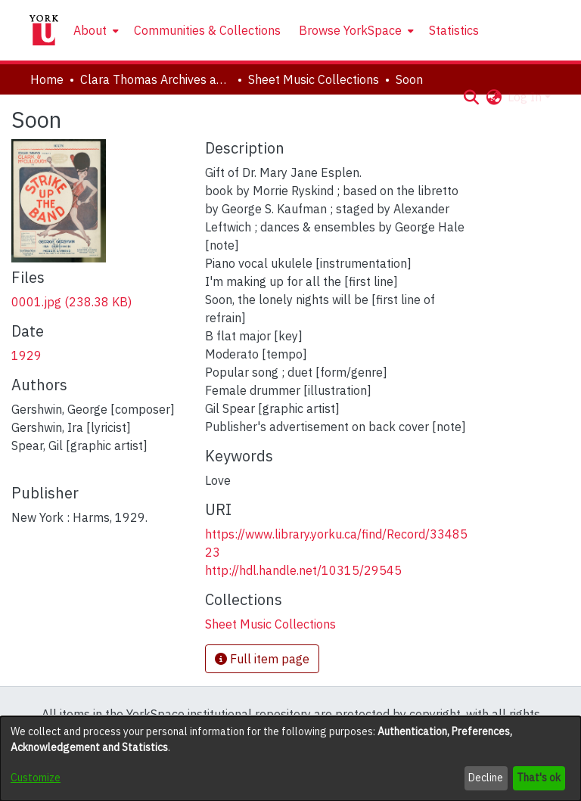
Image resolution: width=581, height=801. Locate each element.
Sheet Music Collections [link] (313, 79)
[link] (71, 301)
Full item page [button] (262, 658)
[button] (470, 97)
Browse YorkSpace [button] (350, 30)
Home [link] (47, 79)
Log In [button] (526, 96)
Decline (485, 777)
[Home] (44, 30)
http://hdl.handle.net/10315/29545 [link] (303, 570)
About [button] (90, 30)
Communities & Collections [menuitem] (207, 30)
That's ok (539, 777)
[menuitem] (94, 30)
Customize (36, 777)
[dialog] (290, 758)
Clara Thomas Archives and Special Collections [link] (155, 79)
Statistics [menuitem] (454, 30)
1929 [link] (26, 355)
